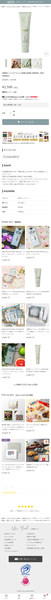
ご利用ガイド (25, 529)
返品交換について (10, 539)
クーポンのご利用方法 (34, 542)
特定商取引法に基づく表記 (35, 548)
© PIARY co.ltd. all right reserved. (25, 591)
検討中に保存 (31, 536)
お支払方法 (30, 534)
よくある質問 (8, 542)
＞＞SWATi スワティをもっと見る (25, 384)
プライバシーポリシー (11, 551)
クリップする (8, 536)
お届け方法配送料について (35, 539)
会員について (8, 545)
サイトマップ (31, 545)
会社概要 (7, 548)
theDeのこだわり (10, 534)
